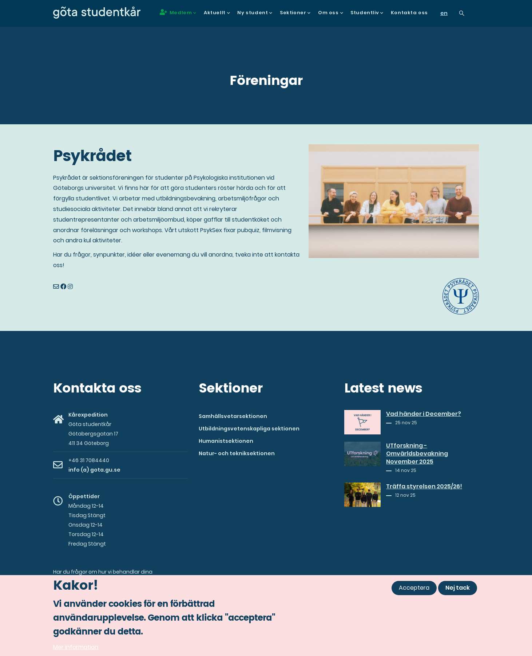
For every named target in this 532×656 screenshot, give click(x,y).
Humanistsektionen (226, 441)
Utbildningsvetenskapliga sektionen (249, 428)
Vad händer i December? (423, 414)
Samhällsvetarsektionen (233, 416)
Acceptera (414, 590)
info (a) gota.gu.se (94, 469)
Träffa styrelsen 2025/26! (424, 487)
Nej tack (457, 590)
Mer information (75, 649)
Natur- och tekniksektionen (237, 453)
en (444, 13)
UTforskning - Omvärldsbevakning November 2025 (417, 454)
